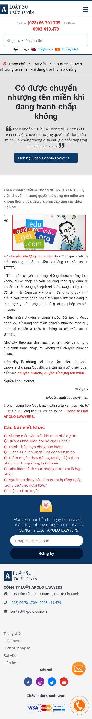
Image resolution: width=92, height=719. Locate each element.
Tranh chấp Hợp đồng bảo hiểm (35, 446)
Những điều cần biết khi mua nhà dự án (42, 435)
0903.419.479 (50, 602)
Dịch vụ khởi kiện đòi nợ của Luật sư (39, 441)
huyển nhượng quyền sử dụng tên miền (51, 373)
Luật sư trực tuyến (24, 490)
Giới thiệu (12, 640)
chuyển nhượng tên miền (31, 256)
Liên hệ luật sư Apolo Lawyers (43, 157)
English (40, 49)
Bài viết (40, 63)
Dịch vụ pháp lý (17, 648)
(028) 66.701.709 (24, 602)
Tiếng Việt (66, 49)
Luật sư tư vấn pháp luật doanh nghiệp (41, 452)
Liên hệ (10, 662)
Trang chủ (17, 63)
